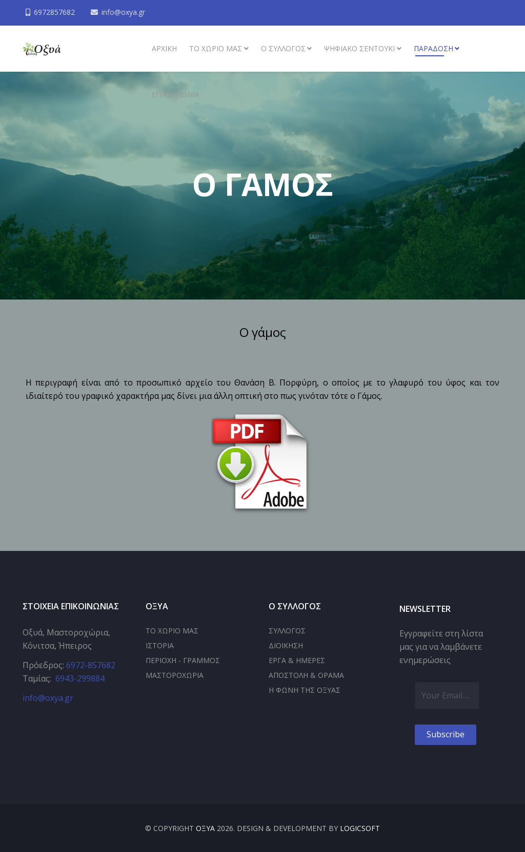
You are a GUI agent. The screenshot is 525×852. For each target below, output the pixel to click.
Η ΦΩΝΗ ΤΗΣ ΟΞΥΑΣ (304, 690)
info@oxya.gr (125, 12)
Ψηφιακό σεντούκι (359, 48)
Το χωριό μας (215, 48)
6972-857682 (90, 665)
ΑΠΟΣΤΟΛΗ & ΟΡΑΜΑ (306, 675)
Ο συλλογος (283, 48)
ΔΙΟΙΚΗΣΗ (286, 645)
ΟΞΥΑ (205, 828)
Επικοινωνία (175, 94)
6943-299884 (80, 678)
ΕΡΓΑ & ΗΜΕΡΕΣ (297, 660)
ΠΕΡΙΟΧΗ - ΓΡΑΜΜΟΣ (183, 660)
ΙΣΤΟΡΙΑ (160, 645)
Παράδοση (433, 48)
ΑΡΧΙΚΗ (164, 48)
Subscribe (446, 734)
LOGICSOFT (360, 828)
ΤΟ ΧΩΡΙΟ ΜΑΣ (172, 630)
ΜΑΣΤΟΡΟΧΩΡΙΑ (175, 675)
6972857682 (55, 12)
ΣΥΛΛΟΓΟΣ (287, 630)
